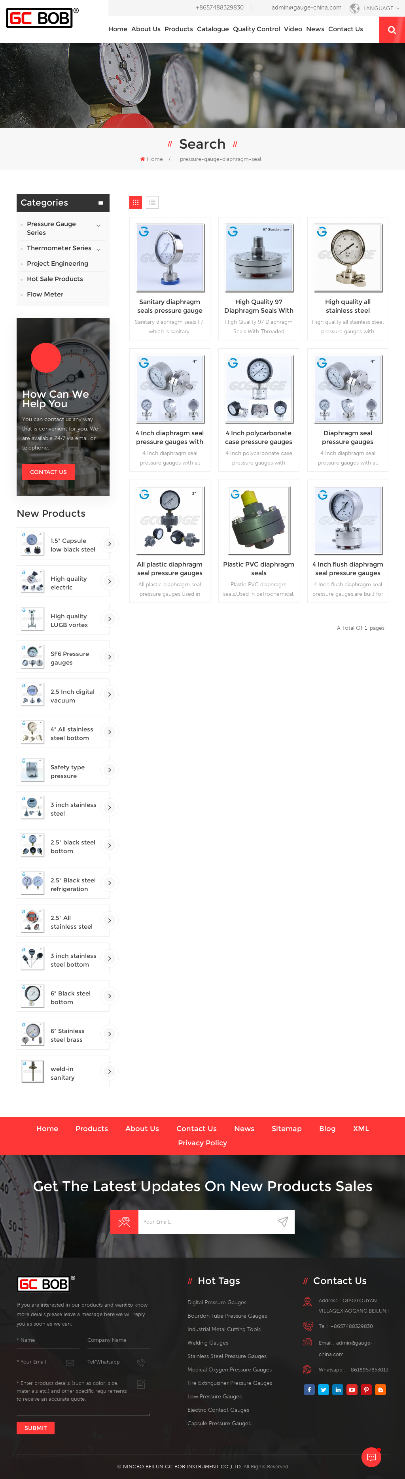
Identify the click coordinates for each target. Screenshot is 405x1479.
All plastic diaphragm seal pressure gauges (169, 569)
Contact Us (48, 472)
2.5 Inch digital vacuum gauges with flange (73, 696)
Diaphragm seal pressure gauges (347, 437)
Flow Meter (45, 294)
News (315, 29)
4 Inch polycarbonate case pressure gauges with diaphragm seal (258, 437)
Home (117, 29)
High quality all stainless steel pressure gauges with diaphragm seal (347, 306)
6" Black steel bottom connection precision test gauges (71, 998)
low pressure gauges (214, 1396)
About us (146, 29)
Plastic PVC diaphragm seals (258, 569)
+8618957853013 (367, 1370)
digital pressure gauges (216, 1302)
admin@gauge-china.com (307, 7)
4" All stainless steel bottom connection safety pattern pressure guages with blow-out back (73, 733)
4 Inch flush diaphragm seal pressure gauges (347, 569)
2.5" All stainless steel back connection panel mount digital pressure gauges (74, 922)
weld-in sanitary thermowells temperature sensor (69, 1073)
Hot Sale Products (55, 279)
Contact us (345, 29)
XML (361, 1128)
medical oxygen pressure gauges (229, 1369)
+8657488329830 (219, 7)
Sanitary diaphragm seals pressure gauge (169, 306)
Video (293, 29)
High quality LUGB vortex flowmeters (69, 620)
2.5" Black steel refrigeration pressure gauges (73, 884)
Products (179, 29)
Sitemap (287, 1128)
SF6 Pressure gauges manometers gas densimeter (74, 658)
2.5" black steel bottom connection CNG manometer (73, 847)
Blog (327, 1128)
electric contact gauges (218, 1410)
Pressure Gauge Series (51, 228)
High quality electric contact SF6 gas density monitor (69, 583)
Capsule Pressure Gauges (219, 1423)
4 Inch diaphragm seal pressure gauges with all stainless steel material (170, 437)
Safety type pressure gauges (68, 771)
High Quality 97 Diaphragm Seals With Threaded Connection (258, 306)
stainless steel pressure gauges (227, 1356)
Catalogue (213, 29)
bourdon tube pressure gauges (227, 1316)
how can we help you (55, 398)
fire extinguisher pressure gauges (229, 1383)
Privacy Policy (202, 1143)
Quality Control (256, 29)
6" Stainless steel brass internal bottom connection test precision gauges (71, 1035)
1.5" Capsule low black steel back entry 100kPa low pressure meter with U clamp (73, 545)
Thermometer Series (59, 248)
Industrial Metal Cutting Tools (224, 1329)
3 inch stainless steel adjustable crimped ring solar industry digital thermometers (74, 809)
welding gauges (207, 1342)
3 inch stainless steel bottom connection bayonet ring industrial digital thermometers (74, 960)
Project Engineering (57, 263)
